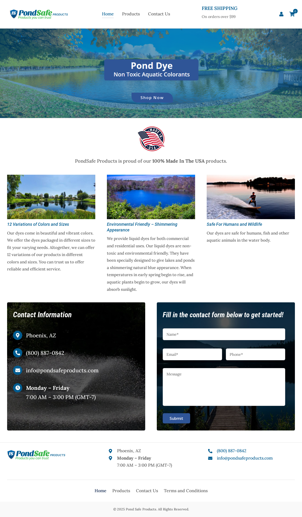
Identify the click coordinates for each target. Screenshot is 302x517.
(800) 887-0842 (45, 352)
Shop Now (152, 97)
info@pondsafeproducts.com (62, 370)
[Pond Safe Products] (39, 10)
